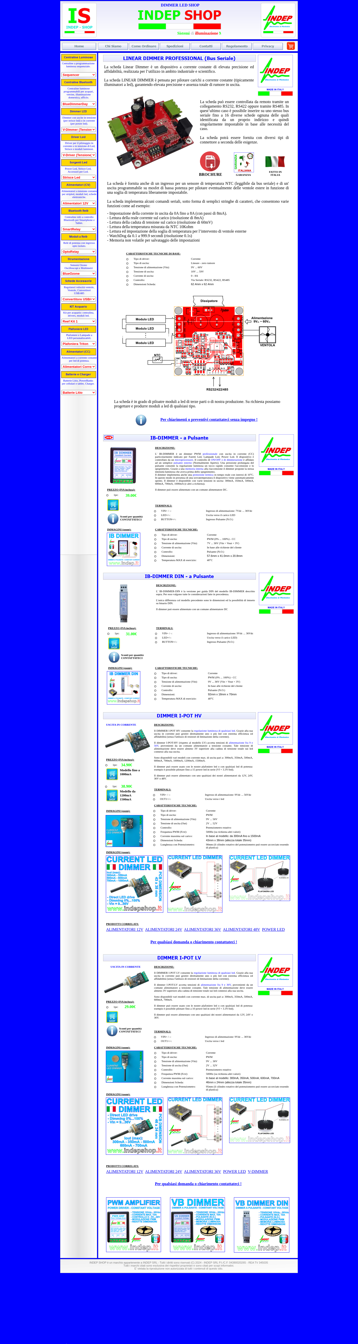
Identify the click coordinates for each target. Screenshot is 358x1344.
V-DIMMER (258, 1171)
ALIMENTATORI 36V (202, 1171)
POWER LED (234, 1171)
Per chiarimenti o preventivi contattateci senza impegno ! (208, 419)
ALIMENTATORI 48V (241, 929)
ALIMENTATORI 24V (163, 1171)
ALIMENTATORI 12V (124, 1171)
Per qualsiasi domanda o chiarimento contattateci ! (198, 1184)
